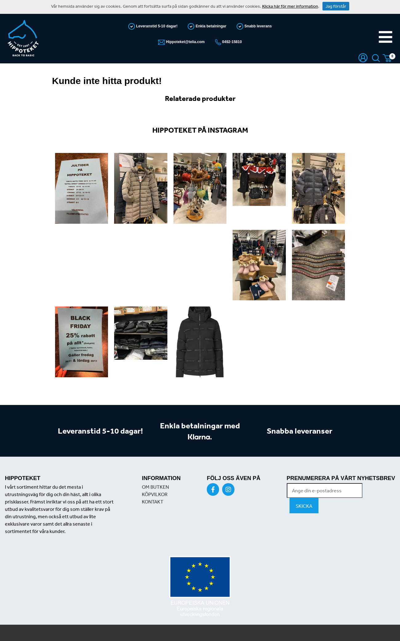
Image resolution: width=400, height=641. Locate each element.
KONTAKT (152, 502)
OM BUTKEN (155, 487)
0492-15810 (231, 42)
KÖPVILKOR (154, 494)
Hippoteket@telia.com (185, 42)
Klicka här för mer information (290, 6)
